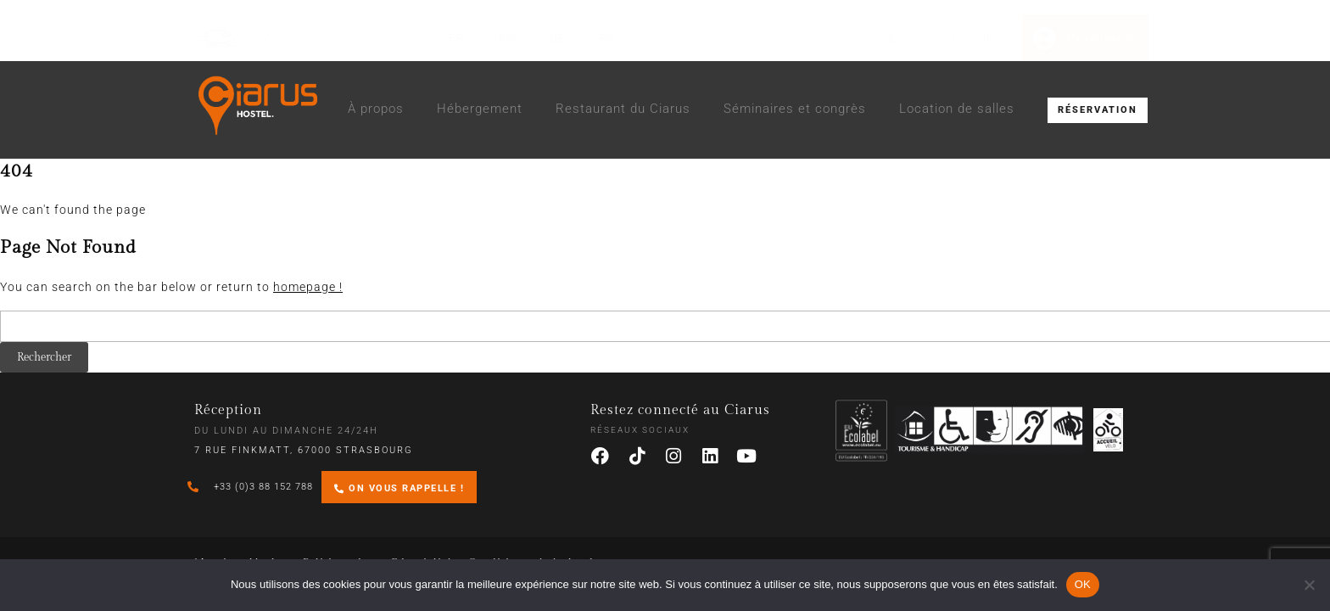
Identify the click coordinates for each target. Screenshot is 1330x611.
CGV (263, 37)
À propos (376, 108)
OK (1083, 584)
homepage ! (308, 287)
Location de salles (956, 108)
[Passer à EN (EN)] (507, 38)
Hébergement (479, 108)
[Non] (1308, 584)
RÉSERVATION (1097, 109)
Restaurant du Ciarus (623, 108)
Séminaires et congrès (795, 108)
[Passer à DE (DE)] (558, 38)
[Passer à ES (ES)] (607, 38)
